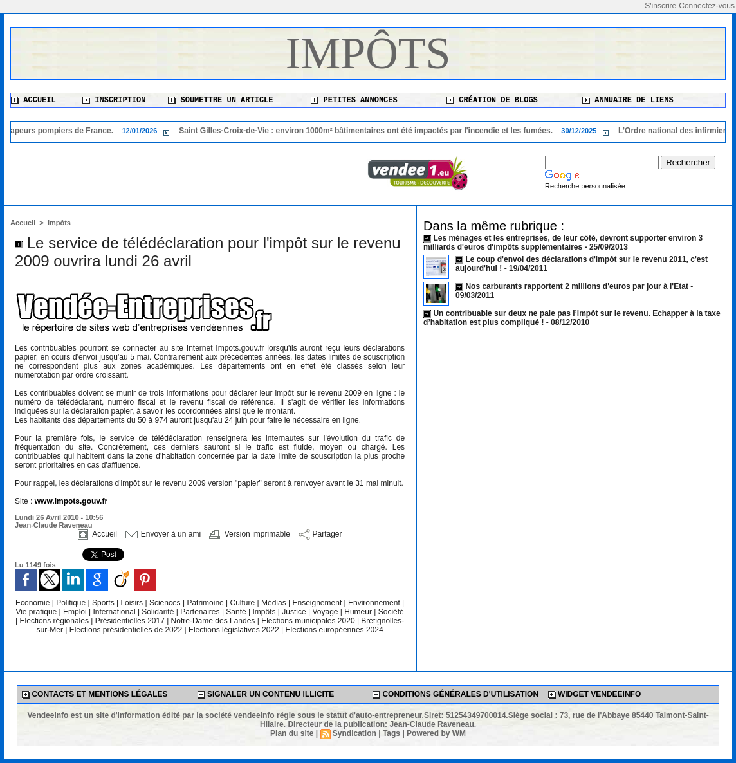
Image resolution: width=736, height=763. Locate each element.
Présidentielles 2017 (131, 620)
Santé (237, 611)
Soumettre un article (220, 100)
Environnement (374, 602)
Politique (71, 602)
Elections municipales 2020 (307, 620)
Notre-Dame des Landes (214, 620)
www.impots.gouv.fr (71, 501)
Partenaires (201, 611)
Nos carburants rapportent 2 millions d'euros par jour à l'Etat (576, 286)
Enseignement (318, 602)
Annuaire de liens (628, 100)
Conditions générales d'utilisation (455, 694)
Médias (274, 602)
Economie (33, 602)
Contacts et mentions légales (94, 694)
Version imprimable (249, 533)
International (115, 611)
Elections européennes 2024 (334, 629)
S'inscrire (660, 5)
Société (391, 611)
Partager (320, 533)
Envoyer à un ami (163, 533)
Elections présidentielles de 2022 (125, 629)
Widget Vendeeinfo (594, 694)
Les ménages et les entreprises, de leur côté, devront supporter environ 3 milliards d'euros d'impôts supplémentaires (563, 243)
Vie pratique (37, 611)
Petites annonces (354, 100)
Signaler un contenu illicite (266, 694)
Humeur (359, 611)
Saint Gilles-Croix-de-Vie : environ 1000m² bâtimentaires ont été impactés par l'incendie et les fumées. (371, 130)
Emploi (76, 611)
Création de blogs (492, 100)
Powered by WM (436, 733)
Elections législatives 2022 (234, 629)
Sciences (166, 602)
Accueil (33, 100)
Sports (104, 602)
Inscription (113, 100)
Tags (391, 733)
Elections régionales (55, 620)
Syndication (354, 733)
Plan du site (291, 733)
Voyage (325, 611)
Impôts (368, 53)
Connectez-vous (707, 5)
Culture (243, 602)
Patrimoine (206, 602)
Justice (295, 611)
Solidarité (159, 611)
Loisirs (132, 602)
